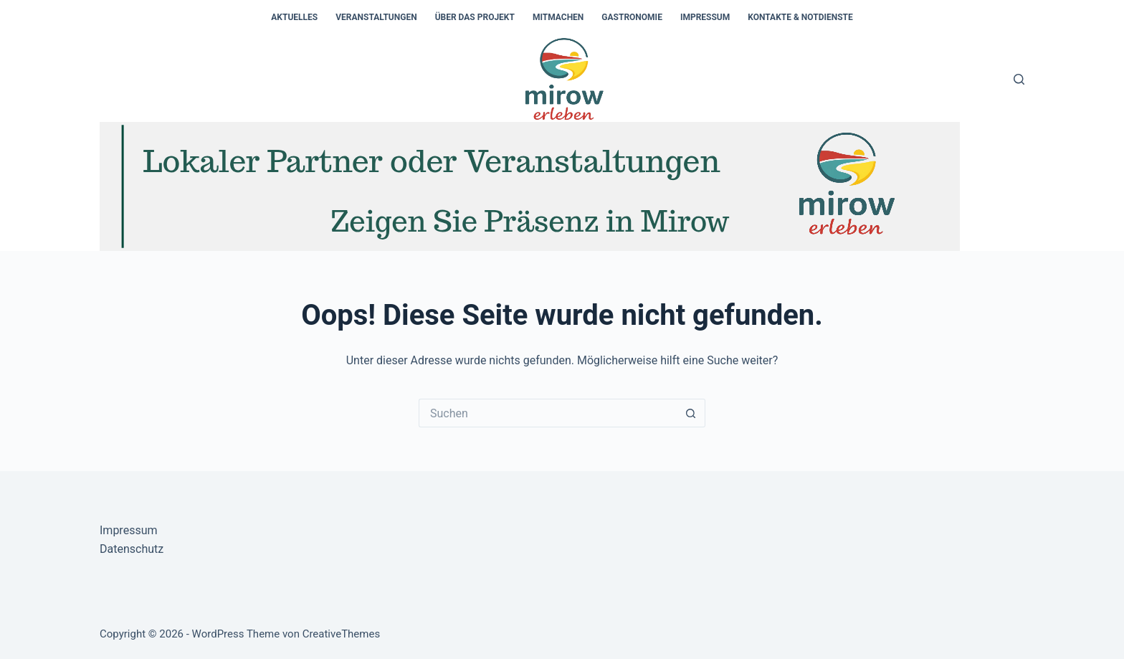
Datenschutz (131, 549)
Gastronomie (631, 17)
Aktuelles (294, 17)
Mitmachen (558, 17)
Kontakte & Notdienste (800, 17)
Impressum (705, 17)
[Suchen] (1019, 79)
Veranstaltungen (375, 17)
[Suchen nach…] (548, 413)
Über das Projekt (475, 17)
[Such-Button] (691, 413)
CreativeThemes (342, 633)
